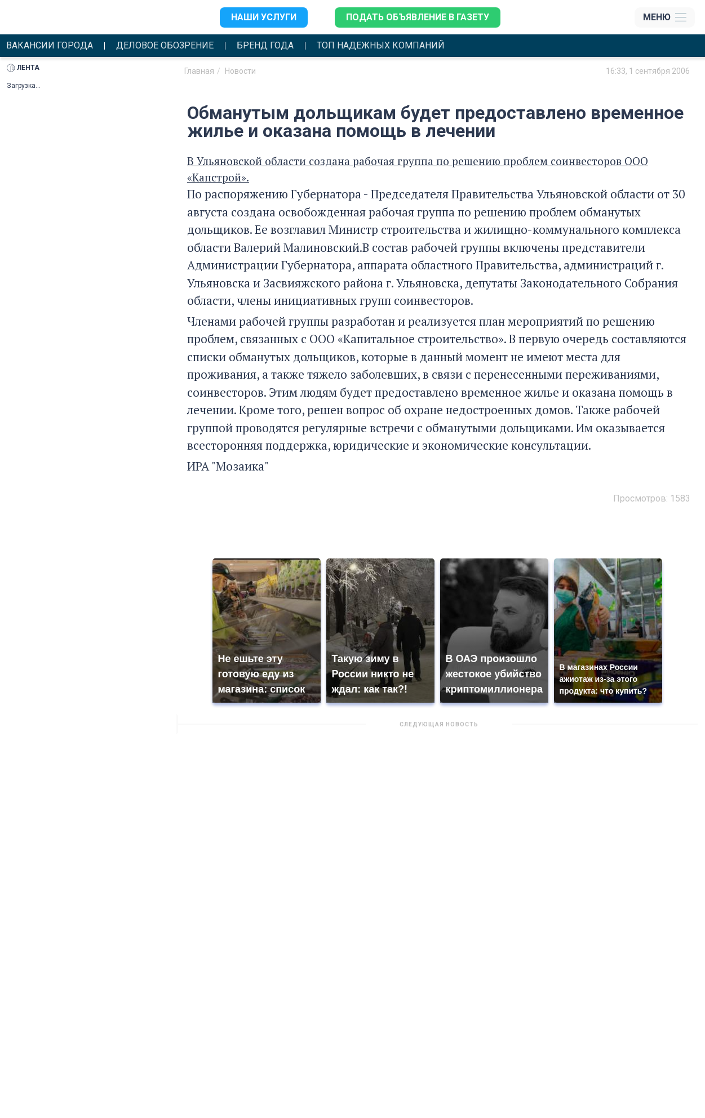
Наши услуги (263, 17)
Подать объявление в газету (417, 17)
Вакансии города (49, 46)
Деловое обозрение (165, 46)
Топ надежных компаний (381, 46)
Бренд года (265, 46)
